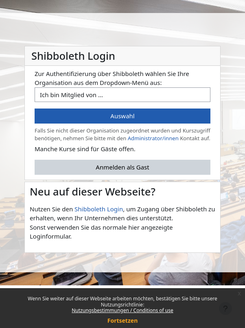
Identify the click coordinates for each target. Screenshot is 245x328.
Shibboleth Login (98, 209)
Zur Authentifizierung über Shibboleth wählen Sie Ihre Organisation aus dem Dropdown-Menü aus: (112, 78)
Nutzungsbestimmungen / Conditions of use (122, 310)
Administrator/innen (153, 138)
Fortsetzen (122, 320)
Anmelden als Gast (122, 167)
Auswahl (122, 116)
